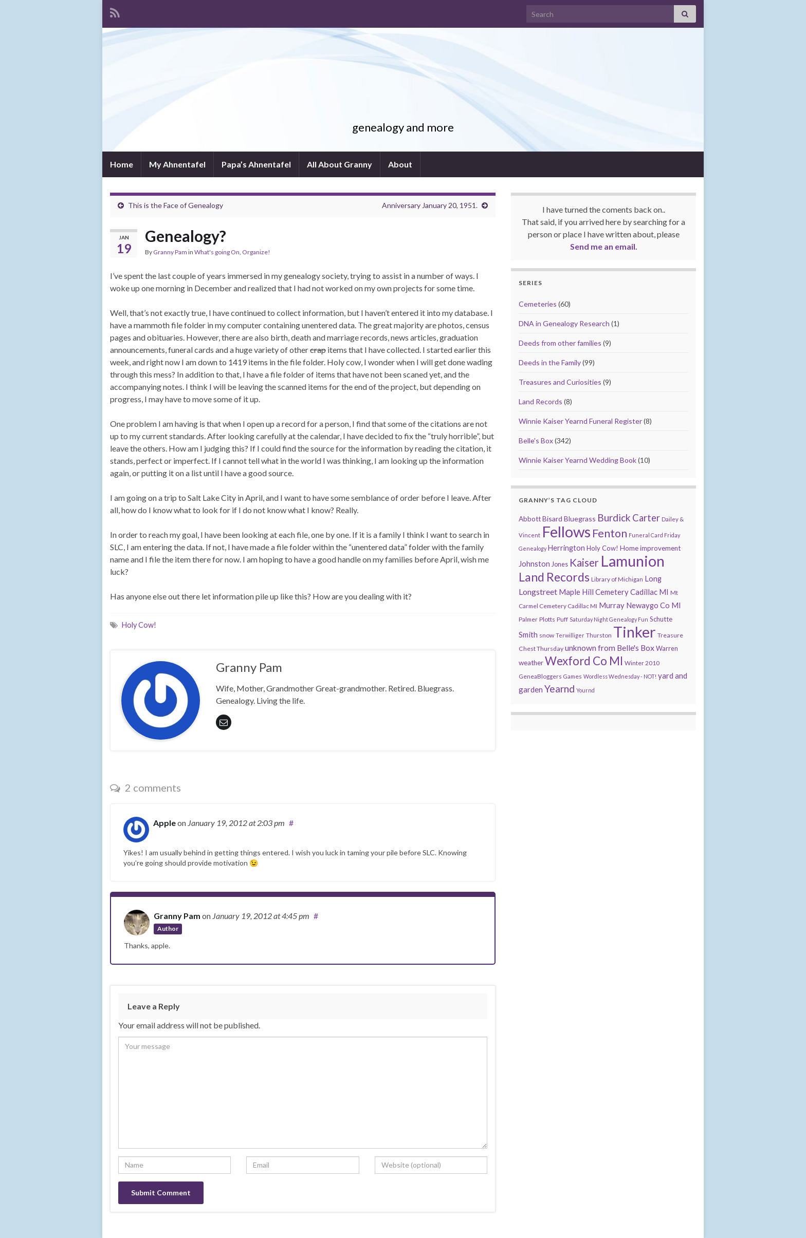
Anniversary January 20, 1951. (430, 205)
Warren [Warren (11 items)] (667, 648)
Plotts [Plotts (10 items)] (547, 619)
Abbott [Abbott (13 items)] (530, 519)
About (400, 164)
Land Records (540, 401)
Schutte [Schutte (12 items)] (661, 619)
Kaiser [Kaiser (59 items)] (584, 562)
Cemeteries (538, 303)
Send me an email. (603, 246)
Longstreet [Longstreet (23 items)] (538, 591)
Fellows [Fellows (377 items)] (566, 531)
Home (121, 164)
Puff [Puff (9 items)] (562, 619)
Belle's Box (536, 440)
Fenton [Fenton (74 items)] (609, 533)
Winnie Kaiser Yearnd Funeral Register (580, 421)
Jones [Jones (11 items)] (560, 564)
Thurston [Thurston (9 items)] (599, 635)
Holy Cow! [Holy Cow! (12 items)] (602, 548)
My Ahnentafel (177, 164)
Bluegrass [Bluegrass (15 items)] (580, 518)
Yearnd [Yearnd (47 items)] (559, 689)
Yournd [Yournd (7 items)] (585, 690)
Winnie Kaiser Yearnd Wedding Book (577, 460)
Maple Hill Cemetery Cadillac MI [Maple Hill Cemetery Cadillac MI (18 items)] (614, 591)
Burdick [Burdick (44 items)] (614, 517)
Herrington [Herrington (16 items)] (566, 547)
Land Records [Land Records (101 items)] (554, 577)
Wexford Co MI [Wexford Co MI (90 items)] (584, 661)
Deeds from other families (560, 343)
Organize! (256, 252)
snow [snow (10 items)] (546, 635)
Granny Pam (403, 110)
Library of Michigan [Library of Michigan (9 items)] (617, 579)
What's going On (217, 252)
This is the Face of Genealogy (175, 205)
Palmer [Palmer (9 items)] (528, 619)
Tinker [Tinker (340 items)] (634, 632)
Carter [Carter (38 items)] (646, 517)
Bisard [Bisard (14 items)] (552, 518)
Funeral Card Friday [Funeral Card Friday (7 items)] (654, 535)
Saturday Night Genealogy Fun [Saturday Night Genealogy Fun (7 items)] (609, 619)
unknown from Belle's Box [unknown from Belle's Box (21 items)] (609, 647)
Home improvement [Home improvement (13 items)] (650, 548)
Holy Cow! (139, 625)
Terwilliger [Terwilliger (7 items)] (570, 635)
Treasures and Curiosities (560, 382)
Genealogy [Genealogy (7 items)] (532, 548)
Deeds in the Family (550, 362)
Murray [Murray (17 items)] (612, 605)
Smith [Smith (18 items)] (528, 634)
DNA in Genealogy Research (564, 323)
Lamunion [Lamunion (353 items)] (632, 561)
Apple (164, 823)
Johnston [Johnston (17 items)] (534, 563)
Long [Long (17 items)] (653, 578)
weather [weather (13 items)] (531, 663)
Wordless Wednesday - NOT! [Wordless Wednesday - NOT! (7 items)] (619, 676)
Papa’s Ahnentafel (256, 164)
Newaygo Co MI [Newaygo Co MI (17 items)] (653, 605)
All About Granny (339, 164)
